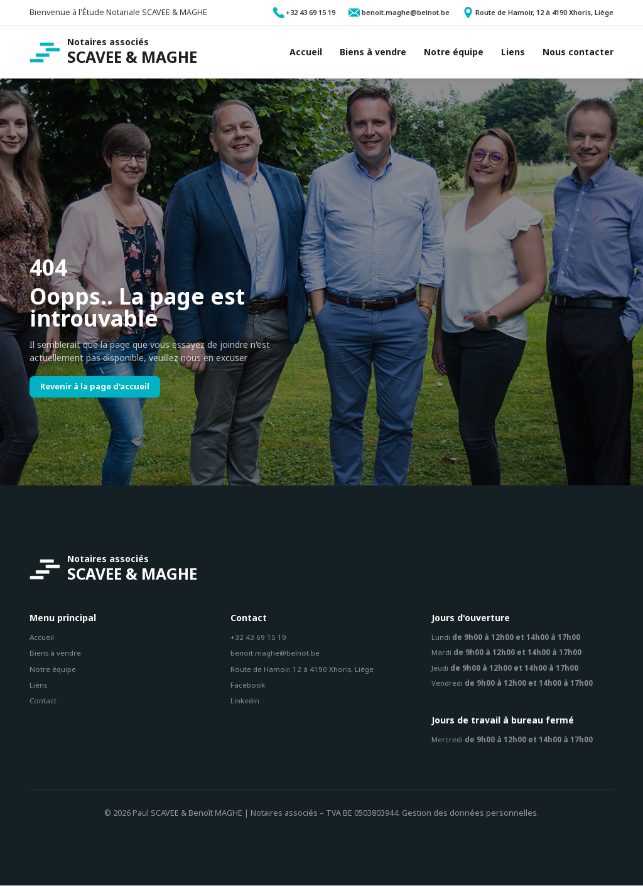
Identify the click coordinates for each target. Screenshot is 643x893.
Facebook (248, 689)
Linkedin (246, 705)
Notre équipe (55, 673)
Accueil (43, 640)
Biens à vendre (58, 656)
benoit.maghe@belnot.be (278, 656)
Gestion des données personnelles (469, 821)
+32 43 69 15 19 (258, 640)
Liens (40, 689)
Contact (44, 705)
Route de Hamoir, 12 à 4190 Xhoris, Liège (305, 673)
